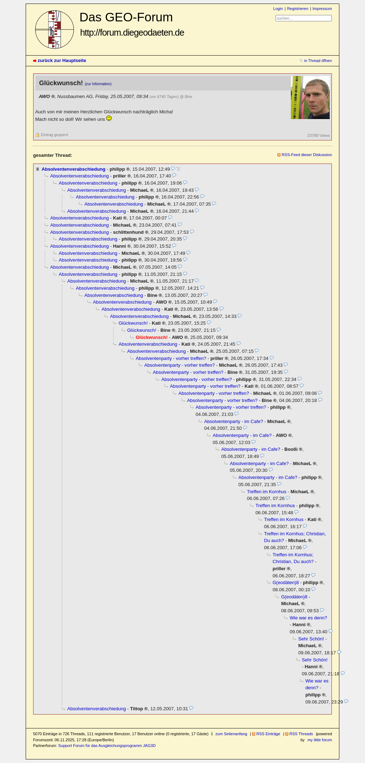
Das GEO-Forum (131, 23)
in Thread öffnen (318, 60)
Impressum (322, 8)
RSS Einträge (268, 734)
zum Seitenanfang (231, 734)
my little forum (320, 740)
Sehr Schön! (311, 638)
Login (278, 8)
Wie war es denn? (308, 617)
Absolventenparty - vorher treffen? (171, 358)
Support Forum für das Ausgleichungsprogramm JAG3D (106, 745)
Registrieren (297, 8)
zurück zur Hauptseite (62, 60)
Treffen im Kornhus (267, 491)
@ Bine (186, 96)
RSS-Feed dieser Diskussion (307, 155)
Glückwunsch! (133, 323)
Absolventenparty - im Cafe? (233, 421)
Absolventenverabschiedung (74, 169)
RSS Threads (301, 734)
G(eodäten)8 (286, 582)
